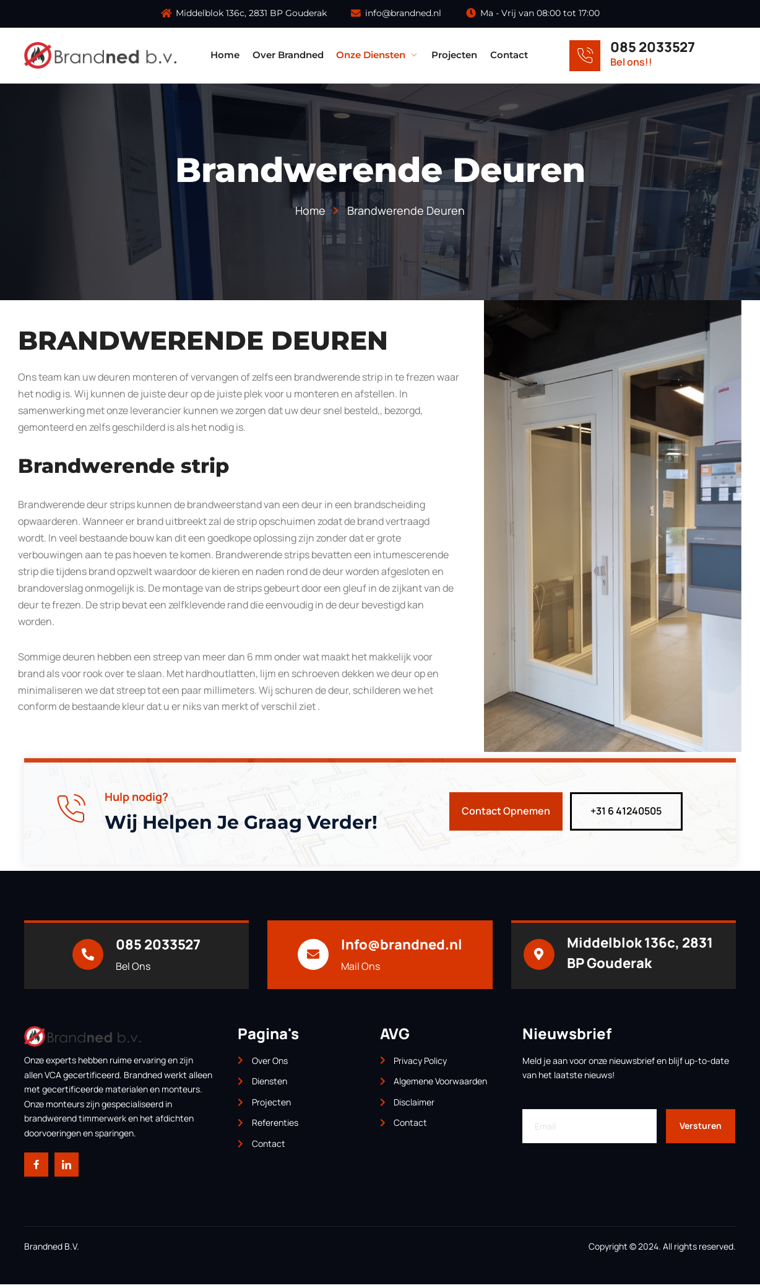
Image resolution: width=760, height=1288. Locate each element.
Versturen (701, 1129)
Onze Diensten (378, 55)
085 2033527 (652, 47)
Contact (510, 55)
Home (226, 55)
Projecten (455, 55)
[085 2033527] (584, 55)
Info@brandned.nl (401, 947)
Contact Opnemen (506, 814)
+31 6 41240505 (626, 814)
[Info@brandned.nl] (313, 957)
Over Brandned (289, 55)
